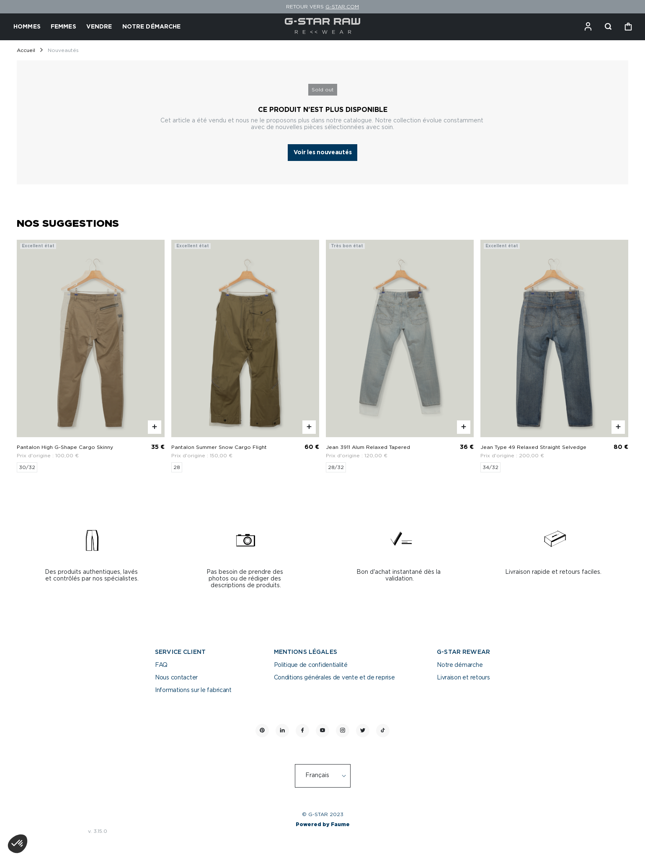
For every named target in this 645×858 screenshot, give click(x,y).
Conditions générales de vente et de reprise (334, 678)
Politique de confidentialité (311, 665)
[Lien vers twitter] (362, 730)
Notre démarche (459, 665)
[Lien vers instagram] (342, 730)
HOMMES (27, 27)
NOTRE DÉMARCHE (151, 27)
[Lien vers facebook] (302, 730)
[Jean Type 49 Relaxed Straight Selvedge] (554, 356)
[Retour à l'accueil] (323, 27)
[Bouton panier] (628, 26)
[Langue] (327, 775)
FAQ (161, 665)
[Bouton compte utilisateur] (588, 26)
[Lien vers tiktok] (383, 730)
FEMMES (63, 27)
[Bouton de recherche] (608, 26)
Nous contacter (176, 678)
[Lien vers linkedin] (282, 730)
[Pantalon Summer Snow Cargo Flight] (245, 356)
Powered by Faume (323, 824)
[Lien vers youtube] (322, 730)
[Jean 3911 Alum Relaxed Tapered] (400, 356)
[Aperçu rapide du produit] (154, 427)
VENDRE (99, 27)
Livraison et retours (463, 678)
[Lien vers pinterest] (262, 730)
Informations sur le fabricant (193, 690)
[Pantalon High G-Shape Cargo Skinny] (91, 356)
